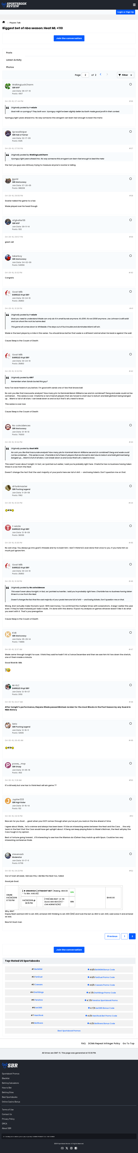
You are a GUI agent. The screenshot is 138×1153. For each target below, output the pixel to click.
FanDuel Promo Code (105, 977)
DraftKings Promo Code (105, 992)
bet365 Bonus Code (105, 1008)
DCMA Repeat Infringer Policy (104, 1043)
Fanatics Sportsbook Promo (105, 1000)
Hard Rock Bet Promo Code (104, 1015)
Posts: (15, 93)
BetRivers (38, 1023)
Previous (112, 936)
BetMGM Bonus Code (105, 969)
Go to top (128, 1043)
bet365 (38, 1007)
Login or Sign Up (125, 12)
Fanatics (39, 1000)
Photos (10, 67)
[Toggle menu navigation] (134, 4)
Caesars (39, 984)
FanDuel (38, 977)
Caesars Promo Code (105, 985)
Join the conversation (69, 38)
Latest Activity (14, 59)
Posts (9, 52)
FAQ (83, 1043)
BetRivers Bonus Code (104, 1023)
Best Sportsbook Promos (69, 1030)
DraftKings (39, 992)
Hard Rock (38, 1015)
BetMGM (38, 969)
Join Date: (17, 91)
